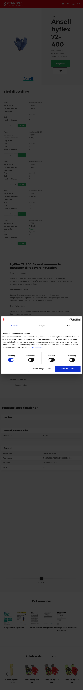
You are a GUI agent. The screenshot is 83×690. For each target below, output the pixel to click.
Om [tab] (68, 326)
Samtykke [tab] (14, 326)
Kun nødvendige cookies (41, 369)
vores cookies (38, 347)
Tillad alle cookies (68, 369)
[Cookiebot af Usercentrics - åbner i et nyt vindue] (71, 319)
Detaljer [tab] (41, 326)
